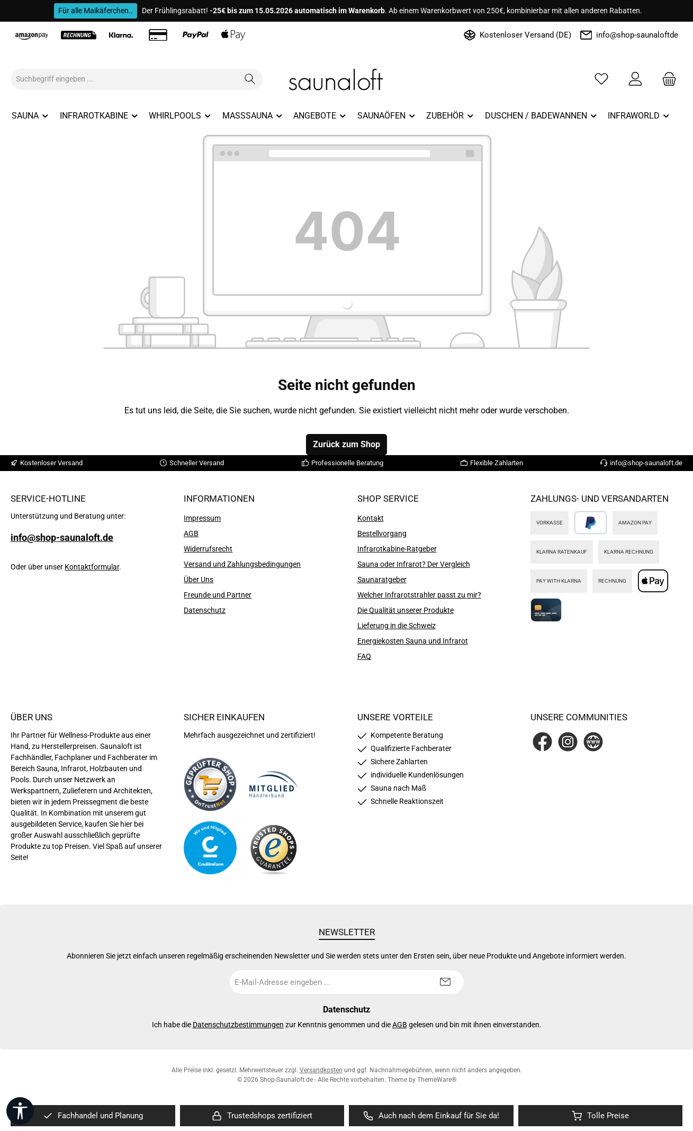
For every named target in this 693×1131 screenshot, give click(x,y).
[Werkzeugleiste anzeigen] (20, 1111)
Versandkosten (321, 1070)
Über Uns (198, 579)
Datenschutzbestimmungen (238, 1024)
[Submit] (445, 982)
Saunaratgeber (382, 579)
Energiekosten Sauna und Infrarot (412, 641)
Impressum (202, 518)
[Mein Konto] (635, 79)
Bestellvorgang (382, 533)
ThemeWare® (436, 1079)
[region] (93, 1116)
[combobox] (124, 79)
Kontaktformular (92, 567)
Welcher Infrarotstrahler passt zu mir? (419, 595)
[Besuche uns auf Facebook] (542, 742)
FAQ (364, 656)
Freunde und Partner (217, 595)
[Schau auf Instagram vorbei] (568, 742)
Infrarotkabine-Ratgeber (397, 549)
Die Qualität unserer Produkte (405, 610)
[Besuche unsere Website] (593, 742)
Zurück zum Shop (346, 444)
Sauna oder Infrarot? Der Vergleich (413, 564)
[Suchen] (250, 79)
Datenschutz (205, 610)
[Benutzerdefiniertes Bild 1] (210, 784)
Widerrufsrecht (208, 549)
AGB (191, 533)
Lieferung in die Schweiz (396, 625)
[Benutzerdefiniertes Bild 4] (273, 848)
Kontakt (370, 518)
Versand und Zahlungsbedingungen (242, 564)
